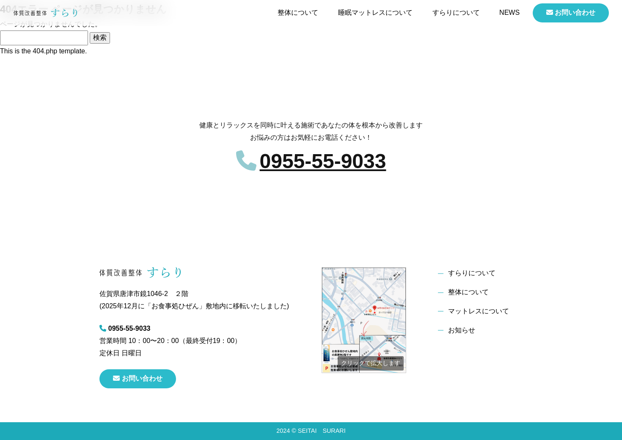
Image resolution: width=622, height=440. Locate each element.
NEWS (509, 12)
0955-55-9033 (323, 161)
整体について (298, 12)
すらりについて (456, 12)
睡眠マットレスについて (375, 12)
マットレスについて (478, 311)
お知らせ (461, 330)
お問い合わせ (571, 12)
